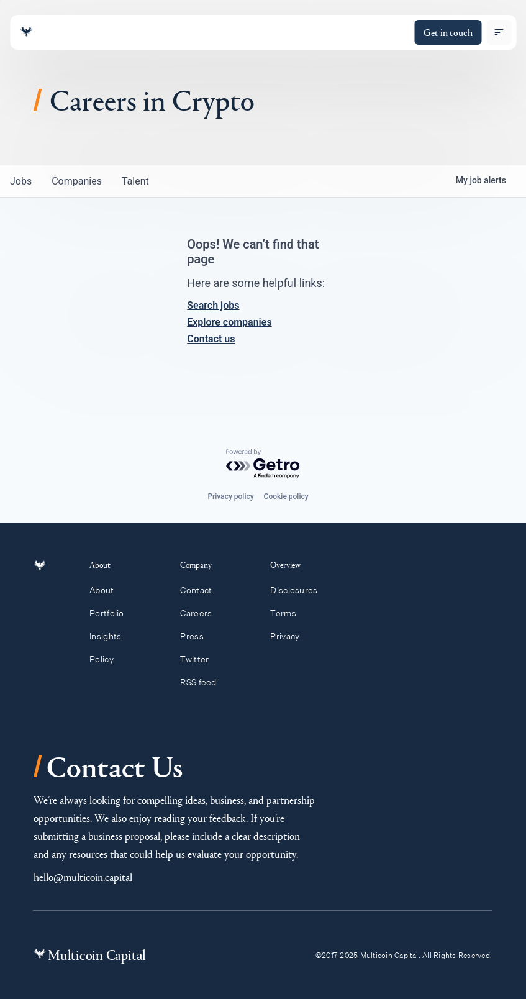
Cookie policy (286, 496)
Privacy (290, 636)
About (108, 590)
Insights (112, 636)
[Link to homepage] (26, 32)
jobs (21, 181)
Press (197, 636)
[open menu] (498, 32)
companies (77, 181)
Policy (108, 659)
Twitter (200, 659)
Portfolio (113, 613)
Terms (288, 613)
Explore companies (229, 322)
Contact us (211, 339)
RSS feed (204, 682)
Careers (201, 613)
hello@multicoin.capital (83, 877)
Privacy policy (230, 496)
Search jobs (213, 305)
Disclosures (299, 590)
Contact (201, 590)
